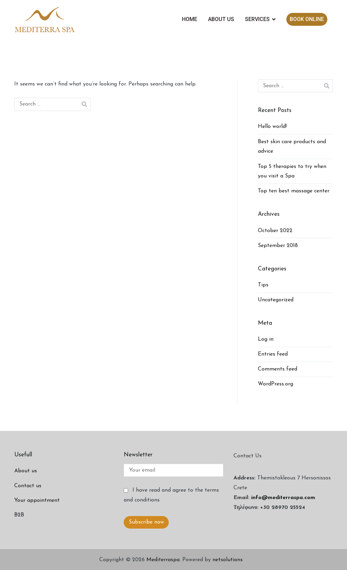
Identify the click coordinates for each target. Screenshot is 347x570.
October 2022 (275, 230)
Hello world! (272, 126)
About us (25, 471)
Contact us (27, 486)
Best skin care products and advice (292, 146)
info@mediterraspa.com (283, 497)
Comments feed (277, 369)
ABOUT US (221, 19)
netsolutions (227, 560)
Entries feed (273, 354)
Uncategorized (275, 300)
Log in (265, 339)
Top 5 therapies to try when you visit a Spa (292, 171)
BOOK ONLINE (307, 19)
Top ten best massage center (293, 191)
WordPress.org (275, 384)
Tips (263, 285)
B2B (19, 515)
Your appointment (37, 500)
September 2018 (278, 245)
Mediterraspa (163, 560)
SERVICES (257, 19)
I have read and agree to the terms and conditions (171, 495)
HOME (189, 19)
